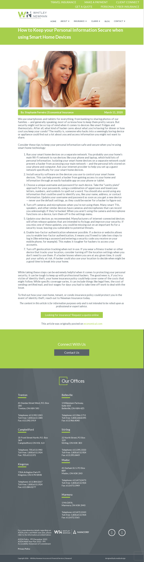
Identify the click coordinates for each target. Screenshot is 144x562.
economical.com (93, 323)
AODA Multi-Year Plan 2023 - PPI (32, 541)
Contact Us (71, 352)
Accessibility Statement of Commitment (34, 544)
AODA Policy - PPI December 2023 (32, 539)
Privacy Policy (24, 549)
